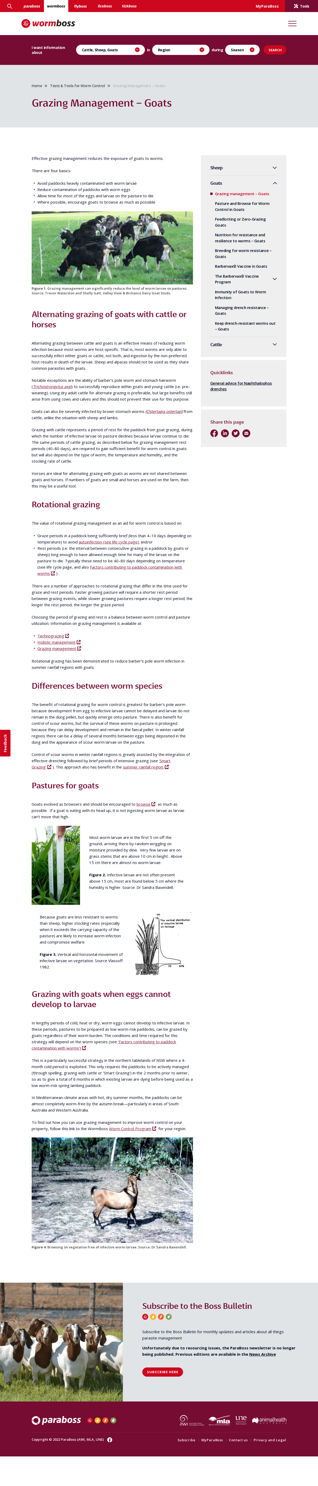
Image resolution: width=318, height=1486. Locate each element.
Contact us (230, 1469)
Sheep (209, 171)
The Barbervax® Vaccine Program (229, 282)
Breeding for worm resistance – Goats (235, 256)
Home (44, 87)
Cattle (208, 347)
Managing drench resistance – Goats (234, 313)
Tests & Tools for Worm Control (85, 87)
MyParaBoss (205, 1469)
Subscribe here (162, 1401)
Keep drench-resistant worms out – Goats (237, 329)
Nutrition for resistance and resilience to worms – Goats (232, 241)
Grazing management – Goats (234, 196)
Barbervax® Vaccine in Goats (233, 269)
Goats (208, 186)
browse (151, 837)
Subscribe (179, 1469)
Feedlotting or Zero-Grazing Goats (232, 225)
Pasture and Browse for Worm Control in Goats (234, 209)
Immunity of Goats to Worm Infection (233, 298)
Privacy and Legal (262, 1469)
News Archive (262, 1383)
